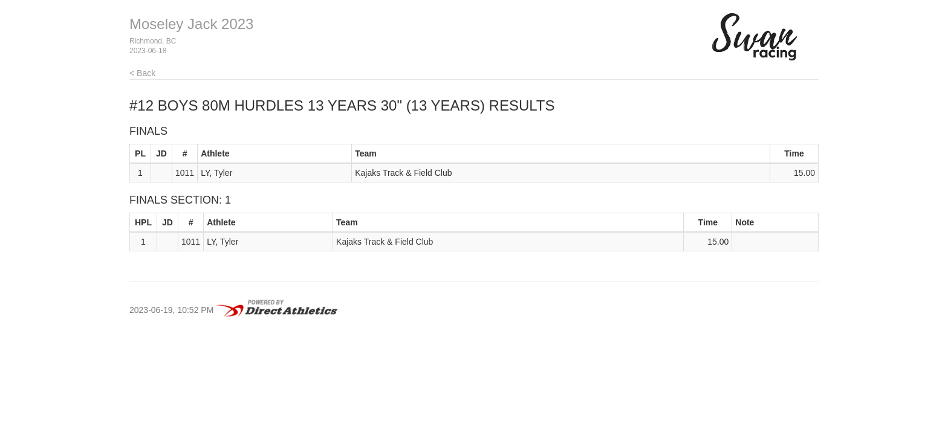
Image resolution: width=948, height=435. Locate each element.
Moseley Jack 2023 (191, 24)
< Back (142, 73)
